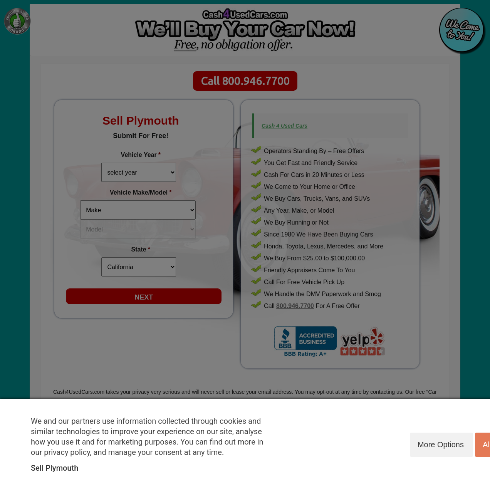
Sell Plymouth (54, 468)
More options (440, 444)
